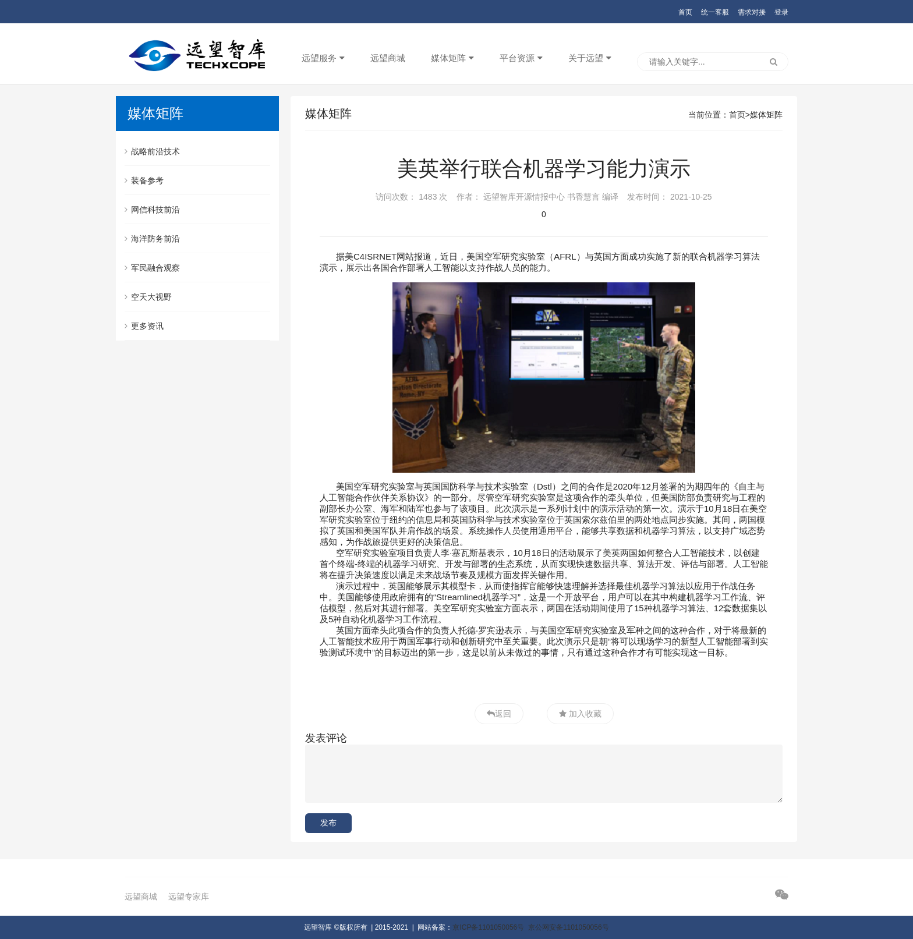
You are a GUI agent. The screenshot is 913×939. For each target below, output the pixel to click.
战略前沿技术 (152, 151)
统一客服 (715, 12)
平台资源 (517, 58)
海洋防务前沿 (152, 238)
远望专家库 (188, 896)
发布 (328, 822)
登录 (781, 12)
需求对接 (752, 12)
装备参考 (144, 180)
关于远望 (585, 58)
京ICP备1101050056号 (488, 927)
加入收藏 (584, 714)
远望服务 (319, 58)
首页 (685, 12)
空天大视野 (148, 297)
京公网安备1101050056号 (568, 927)
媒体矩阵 (448, 58)
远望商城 (387, 58)
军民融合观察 (152, 267)
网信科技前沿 (152, 209)
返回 (503, 714)
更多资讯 (144, 326)
